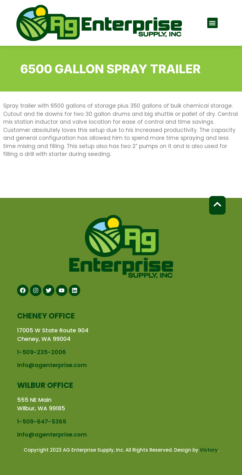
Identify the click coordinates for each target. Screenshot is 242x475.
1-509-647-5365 (41, 421)
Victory (209, 450)
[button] (212, 23)
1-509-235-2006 (41, 352)
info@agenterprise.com (52, 365)
